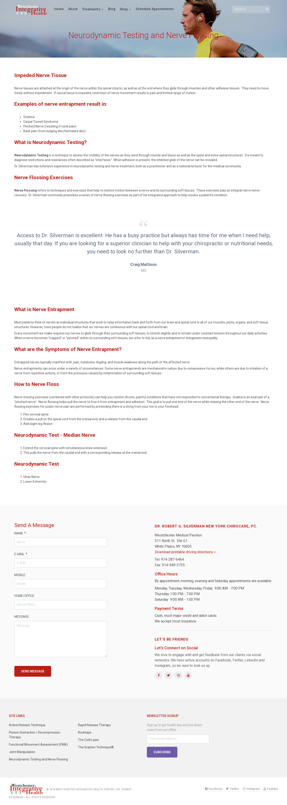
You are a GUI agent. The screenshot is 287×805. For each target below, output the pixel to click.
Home (59, 9)
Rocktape (84, 732)
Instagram (251, 788)
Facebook (213, 788)
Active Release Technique (27, 725)
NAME (20, 533)
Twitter (232, 788)
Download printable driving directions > (185, 552)
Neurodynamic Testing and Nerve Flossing (38, 759)
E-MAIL (20, 554)
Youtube (270, 788)
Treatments (91, 9)
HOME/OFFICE (24, 596)
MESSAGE (21, 616)
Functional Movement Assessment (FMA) (38, 744)
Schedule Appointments (155, 9)
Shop (124, 9)
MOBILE (19, 575)
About (73, 9)
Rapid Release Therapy (94, 725)
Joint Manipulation (22, 752)
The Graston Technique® (96, 747)
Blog (111, 9)
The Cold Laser (88, 740)
